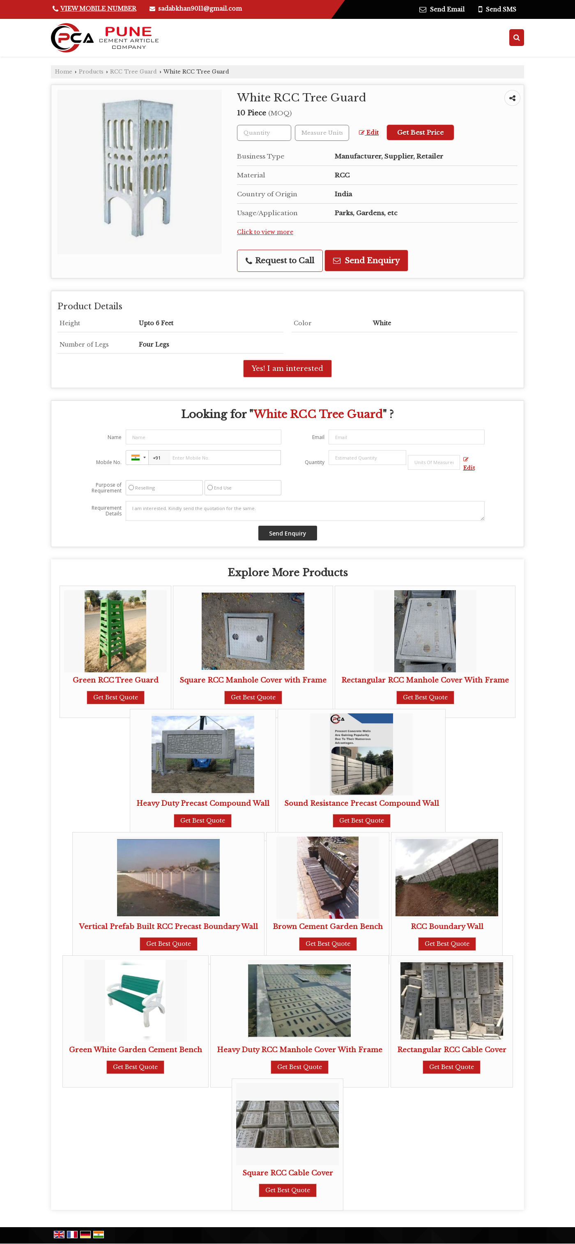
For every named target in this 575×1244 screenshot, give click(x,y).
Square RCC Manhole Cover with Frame (253, 680)
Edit (369, 132)
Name (115, 437)
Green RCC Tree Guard (116, 680)
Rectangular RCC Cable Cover (451, 1050)
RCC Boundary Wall (447, 926)
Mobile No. (109, 462)
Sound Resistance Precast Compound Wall (361, 803)
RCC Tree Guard (133, 72)
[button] (98, 8)
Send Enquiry (366, 260)
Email (318, 437)
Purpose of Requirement (107, 488)
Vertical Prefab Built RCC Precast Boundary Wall (168, 926)
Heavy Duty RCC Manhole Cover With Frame (299, 1050)
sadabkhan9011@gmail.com (200, 8)
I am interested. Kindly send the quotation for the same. (305, 511)
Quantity (314, 462)
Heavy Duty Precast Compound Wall (202, 803)
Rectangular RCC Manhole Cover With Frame (425, 680)
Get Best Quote (115, 697)
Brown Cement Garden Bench (328, 926)
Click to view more (265, 232)
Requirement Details (107, 511)
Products (91, 72)
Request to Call (280, 260)
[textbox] (322, 133)
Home (63, 72)
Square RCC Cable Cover (287, 1173)
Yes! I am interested (287, 368)
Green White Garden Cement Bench (135, 1050)
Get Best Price (420, 132)
